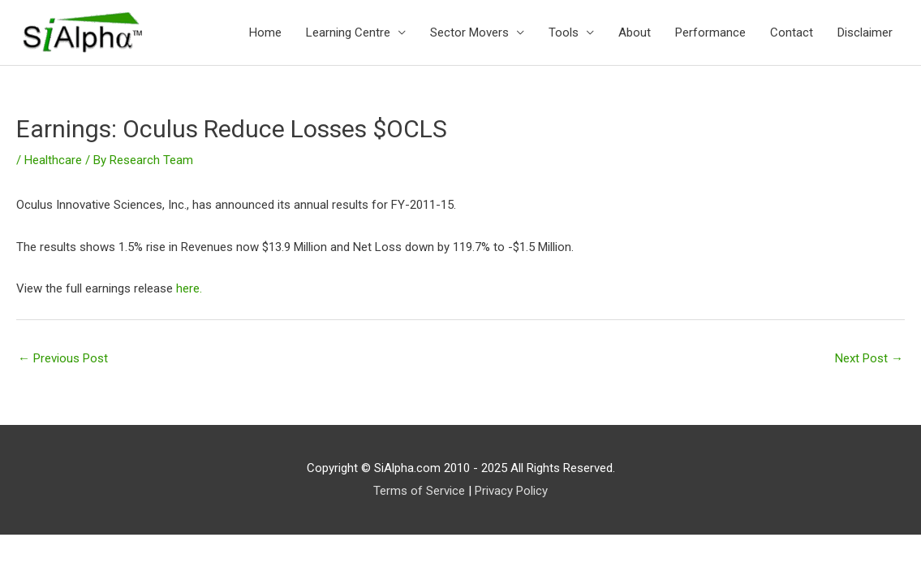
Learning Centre (348, 32)
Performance (710, 32)
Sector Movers (469, 32)
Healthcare (53, 160)
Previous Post (63, 358)
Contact (791, 32)
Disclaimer (865, 32)
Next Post (869, 358)
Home (265, 32)
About (634, 32)
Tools (564, 32)
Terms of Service (419, 490)
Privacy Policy (511, 490)
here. (189, 288)
